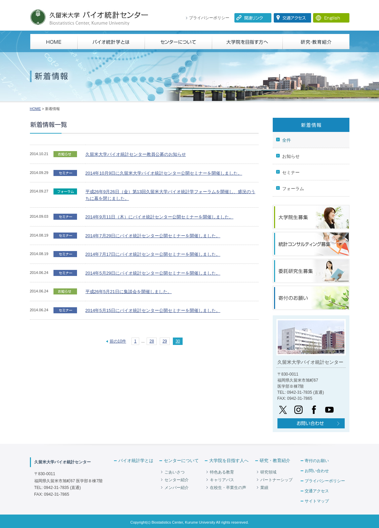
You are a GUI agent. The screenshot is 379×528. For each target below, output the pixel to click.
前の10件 (118, 341)
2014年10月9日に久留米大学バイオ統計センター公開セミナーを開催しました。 (163, 173)
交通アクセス (317, 491)
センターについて (181, 460)
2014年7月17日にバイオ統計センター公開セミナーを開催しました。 (153, 254)
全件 (286, 140)
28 (151, 341)
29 (164, 341)
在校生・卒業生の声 (228, 487)
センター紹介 (176, 480)
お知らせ (291, 156)
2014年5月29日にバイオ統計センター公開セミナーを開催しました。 (153, 273)
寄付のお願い (317, 460)
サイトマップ (317, 501)
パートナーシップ (276, 480)
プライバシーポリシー (209, 17)
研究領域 (268, 472)
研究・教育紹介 (275, 460)
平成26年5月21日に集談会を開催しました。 (128, 291)
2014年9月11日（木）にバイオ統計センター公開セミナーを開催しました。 (159, 216)
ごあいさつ (174, 472)
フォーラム (293, 188)
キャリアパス (222, 480)
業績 (264, 487)
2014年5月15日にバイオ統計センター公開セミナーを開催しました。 (153, 310)
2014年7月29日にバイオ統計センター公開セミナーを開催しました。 (153, 235)
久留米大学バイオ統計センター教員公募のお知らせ (135, 154)
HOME (35, 109)
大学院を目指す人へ (229, 460)
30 (178, 341)
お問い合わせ (317, 470)
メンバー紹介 (176, 487)
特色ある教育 (222, 472)
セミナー (291, 172)
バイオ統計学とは (135, 460)
